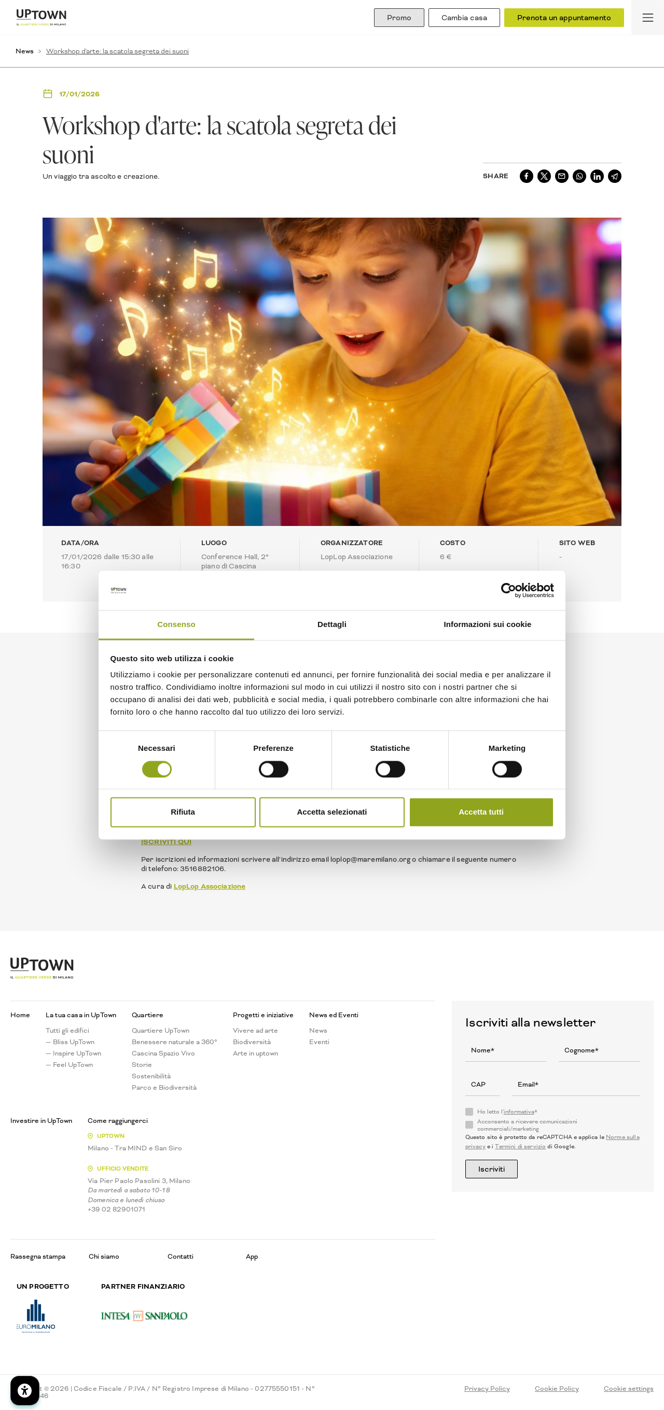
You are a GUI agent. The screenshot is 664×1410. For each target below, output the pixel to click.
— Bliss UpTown (70, 1042)
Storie (142, 1065)
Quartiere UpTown (160, 1030)
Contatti (180, 1256)
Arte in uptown (255, 1053)
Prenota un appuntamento (564, 17)
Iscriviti (491, 1169)
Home (20, 1015)
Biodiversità (252, 1042)
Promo (399, 17)
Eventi (319, 1042)
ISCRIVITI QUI (166, 841)
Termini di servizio (520, 1146)
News (25, 51)
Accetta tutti (481, 812)
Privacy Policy (487, 1388)
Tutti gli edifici (67, 1030)
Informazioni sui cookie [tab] (488, 624)
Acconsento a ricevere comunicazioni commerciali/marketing (527, 1125)
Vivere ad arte (255, 1030)
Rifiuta (183, 812)
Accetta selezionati (332, 812)
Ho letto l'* (507, 1112)
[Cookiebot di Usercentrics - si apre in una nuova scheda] (508, 590)
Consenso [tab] (176, 624)
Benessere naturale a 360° (174, 1042)
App (252, 1256)
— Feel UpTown (69, 1065)
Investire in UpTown (41, 1120)
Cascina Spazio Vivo (163, 1053)
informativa (519, 1112)
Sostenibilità (151, 1076)
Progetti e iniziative (263, 1015)
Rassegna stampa (37, 1256)
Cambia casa (464, 17)
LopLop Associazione (210, 886)
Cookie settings (629, 1388)
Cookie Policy (557, 1388)
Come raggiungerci (118, 1120)
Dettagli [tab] (332, 624)
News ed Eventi (333, 1015)
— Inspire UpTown (73, 1053)
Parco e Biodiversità (164, 1087)
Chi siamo (104, 1256)
